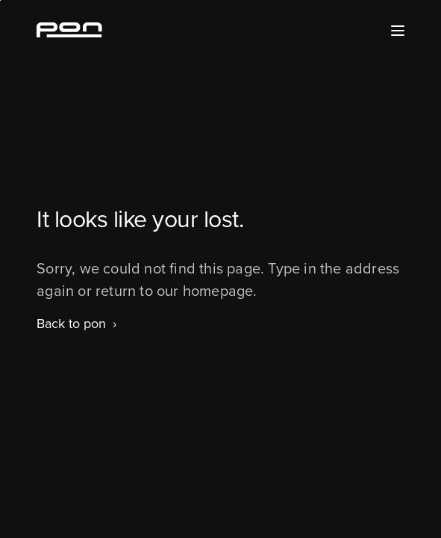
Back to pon (71, 323)
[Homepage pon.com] (69, 33)
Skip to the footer (0, 0)
